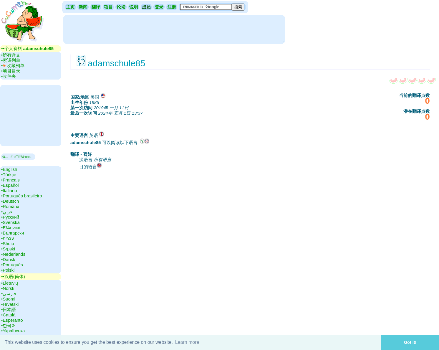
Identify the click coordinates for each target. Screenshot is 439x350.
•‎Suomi (8, 298)
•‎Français (10, 179)
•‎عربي (7, 211)
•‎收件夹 (8, 76)
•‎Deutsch (10, 201)
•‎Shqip (7, 243)
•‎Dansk (8, 259)
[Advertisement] (174, 29)
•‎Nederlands (13, 254)
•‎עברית (7, 238)
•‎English (9, 169)
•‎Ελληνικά (10, 227)
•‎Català (8, 314)
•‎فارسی (8, 293)
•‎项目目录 (10, 70)
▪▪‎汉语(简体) (13, 276)
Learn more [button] (187, 342)
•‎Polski (7, 270)
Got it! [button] (410, 342)
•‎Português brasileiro (21, 195)
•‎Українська (13, 330)
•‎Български (12, 232)
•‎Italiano (9, 190)
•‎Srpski (8, 248)
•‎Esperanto (12, 320)
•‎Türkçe (8, 174)
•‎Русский (10, 216)
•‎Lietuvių (9, 282)
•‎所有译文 (10, 54)
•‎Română (10, 206)
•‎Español (10, 185)
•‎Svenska (10, 222)
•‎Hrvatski (10, 304)
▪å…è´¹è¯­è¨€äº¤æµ (18, 157)
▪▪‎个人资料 (27, 48)
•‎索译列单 (10, 60)
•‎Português (12, 264)
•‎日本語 (8, 309)
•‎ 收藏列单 (12, 65)
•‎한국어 (8, 325)
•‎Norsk (7, 288)
